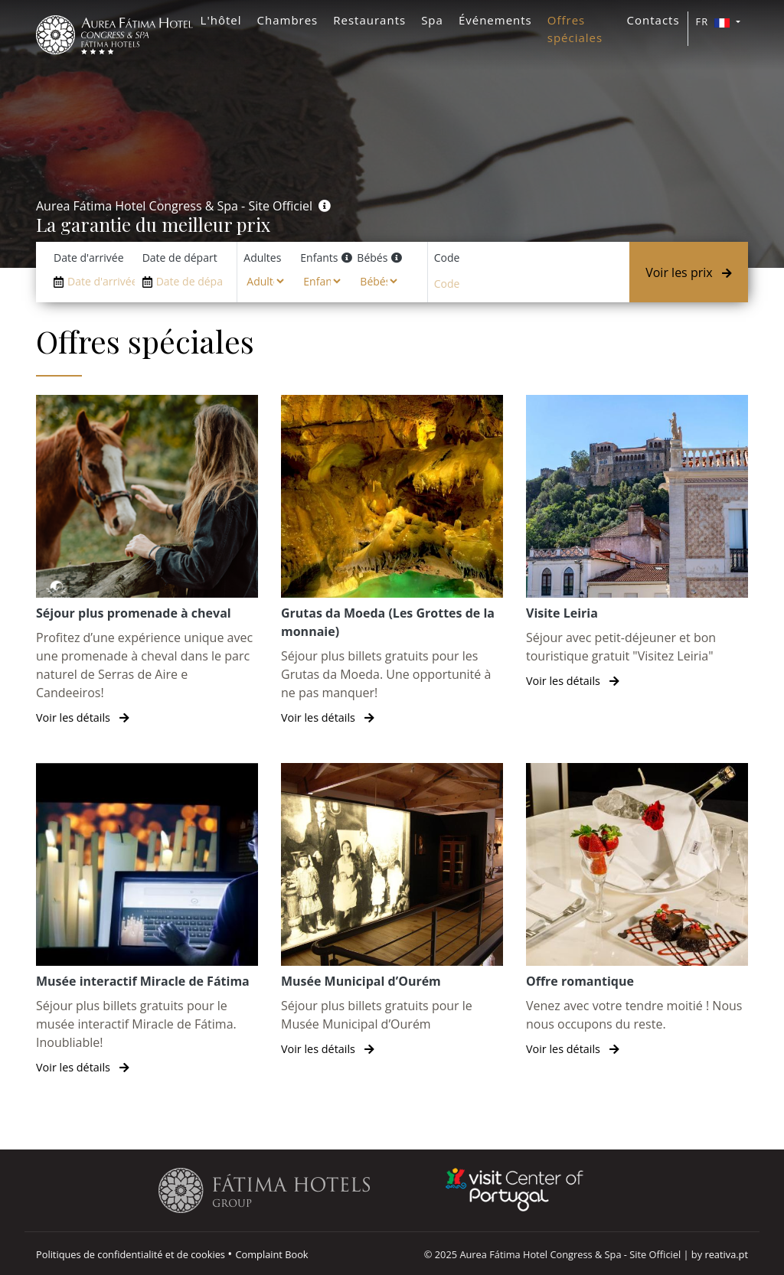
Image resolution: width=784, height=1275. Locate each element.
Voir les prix (688, 272)
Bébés (372, 257)
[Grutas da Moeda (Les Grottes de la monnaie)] (392, 560)
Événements (495, 20)
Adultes (262, 257)
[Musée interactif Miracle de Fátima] (147, 919)
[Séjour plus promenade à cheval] (147, 560)
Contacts (653, 20)
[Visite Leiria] (637, 542)
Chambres (287, 20)
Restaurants (369, 20)
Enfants (319, 257)
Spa (432, 20)
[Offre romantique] (637, 910)
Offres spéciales (575, 28)
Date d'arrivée (89, 257)
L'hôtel (221, 20)
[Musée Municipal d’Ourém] (392, 910)
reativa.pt (726, 1254)
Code (447, 257)
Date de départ (179, 257)
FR (714, 21)
